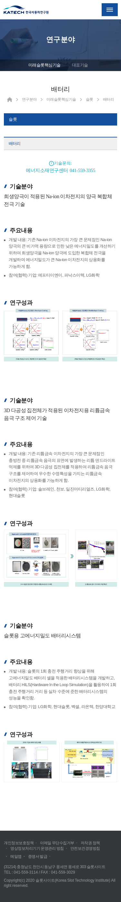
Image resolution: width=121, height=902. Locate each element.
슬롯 (13, 119)
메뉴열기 (110, 9)
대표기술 (80, 65)
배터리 (14, 143)
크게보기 (60, 335)
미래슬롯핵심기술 (44, 65)
